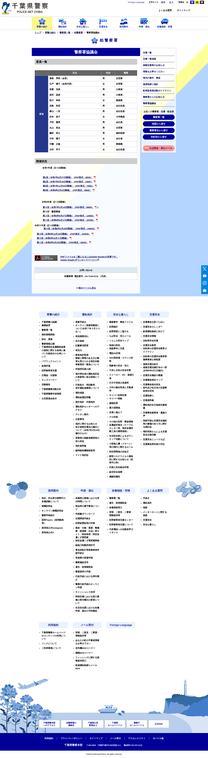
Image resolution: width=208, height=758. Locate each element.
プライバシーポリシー (71, 738)
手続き (146, 498)
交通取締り (148, 396)
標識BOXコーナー (84, 653)
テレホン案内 (81, 414)
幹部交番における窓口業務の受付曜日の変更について (87, 599)
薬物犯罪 (113, 403)
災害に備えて (115, 412)
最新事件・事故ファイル (121, 322)
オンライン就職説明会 (52, 511)
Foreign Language (121, 625)
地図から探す (159, 124)
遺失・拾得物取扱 (84, 567)
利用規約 (53, 625)
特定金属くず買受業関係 (87, 540)
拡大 (171, 2)
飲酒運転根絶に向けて (154, 331)
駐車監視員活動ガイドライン (157, 90)
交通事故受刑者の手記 (154, 444)
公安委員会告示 (49, 398)
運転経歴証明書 (83, 397)
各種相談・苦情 (164, 22)
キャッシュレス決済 (85, 592)
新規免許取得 (81, 355)
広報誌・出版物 (49, 375)
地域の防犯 (114, 345)
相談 (145, 507)
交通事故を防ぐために (154, 322)
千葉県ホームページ (115, 724)
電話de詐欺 (114, 353)
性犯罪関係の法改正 (119, 452)
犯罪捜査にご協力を (119, 331)
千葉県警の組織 (49, 322)
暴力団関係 (114, 408)
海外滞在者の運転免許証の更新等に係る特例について (87, 377)
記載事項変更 (81, 345)
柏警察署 (78, 32)
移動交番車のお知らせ (154, 65)
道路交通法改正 (150, 364)
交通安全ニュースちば (154, 439)
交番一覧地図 (149, 59)
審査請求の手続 (83, 571)
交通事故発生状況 (151, 384)
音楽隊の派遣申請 (84, 558)
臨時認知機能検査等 (85, 450)
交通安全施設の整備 (152, 375)
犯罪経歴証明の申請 (85, 523)
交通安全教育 (149, 345)
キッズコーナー (49, 380)
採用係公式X (48, 532)
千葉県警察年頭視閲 (51, 394)
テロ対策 (113, 417)
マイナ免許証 (81, 455)
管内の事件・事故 (151, 78)
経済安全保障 (115, 472)
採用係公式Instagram (52, 528)
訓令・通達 (47, 339)
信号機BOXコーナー (85, 648)
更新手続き (80, 322)
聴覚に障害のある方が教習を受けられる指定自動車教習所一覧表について (87, 361)
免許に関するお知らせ (86, 424)
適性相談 (79, 393)
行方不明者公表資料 (119, 383)
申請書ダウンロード (85, 514)
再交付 (78, 350)
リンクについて (49, 643)
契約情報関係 (48, 334)
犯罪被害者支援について (121, 524)
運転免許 (62, 22)
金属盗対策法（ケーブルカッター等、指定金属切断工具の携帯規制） (121, 428)
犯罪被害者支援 (49, 370)
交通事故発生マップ (152, 380)
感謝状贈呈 (114, 477)
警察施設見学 (81, 562)
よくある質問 (165, 10)
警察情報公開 (48, 344)
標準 (163, 2)
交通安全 (103, 22)
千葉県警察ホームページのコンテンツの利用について (53, 635)
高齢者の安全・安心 (119, 365)
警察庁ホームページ (137, 724)
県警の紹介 (42, 22)
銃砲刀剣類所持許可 (85, 545)
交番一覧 (147, 53)
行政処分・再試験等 (85, 385)
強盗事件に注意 (116, 348)
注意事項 (79, 419)
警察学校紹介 (48, 515)
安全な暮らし (83, 22)
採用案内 (124, 22)
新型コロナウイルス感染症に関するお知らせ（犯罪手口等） (121, 459)
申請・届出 (144, 22)
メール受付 (87, 625)
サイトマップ (183, 10)
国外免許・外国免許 (85, 402)
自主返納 (79, 341)
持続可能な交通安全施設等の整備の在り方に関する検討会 (155, 423)
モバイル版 (158, 738)
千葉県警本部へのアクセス (49, 724)
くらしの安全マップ (119, 341)
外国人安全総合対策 (119, 467)
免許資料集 (80, 446)
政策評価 (46, 366)
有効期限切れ (81, 336)
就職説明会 (47, 506)
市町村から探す (159, 137)
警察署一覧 (65, 32)
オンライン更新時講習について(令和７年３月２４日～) (87, 328)
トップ (38, 32)
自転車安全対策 (150, 341)
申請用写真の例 (83, 369)
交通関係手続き (83, 518)
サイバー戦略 (115, 398)
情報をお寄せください (154, 71)
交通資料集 (148, 400)
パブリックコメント (51, 361)
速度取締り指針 (150, 84)
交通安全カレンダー (152, 327)
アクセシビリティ (136, 738)
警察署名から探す (159, 130)
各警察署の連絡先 (71, 724)
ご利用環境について (51, 648)
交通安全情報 (149, 336)
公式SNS (159, 724)
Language (136, 2)
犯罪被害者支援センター (121, 520)
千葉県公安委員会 (93, 724)
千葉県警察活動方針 (51, 389)
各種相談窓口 (115, 507)
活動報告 (46, 384)
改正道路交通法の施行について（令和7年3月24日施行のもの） (87, 430)
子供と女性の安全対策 (120, 370)
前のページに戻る (87, 288)
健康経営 (46, 325)
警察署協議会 (149, 103)
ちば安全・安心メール (160, 148)
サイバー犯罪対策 (118, 395)
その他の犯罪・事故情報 (121, 422)
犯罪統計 (113, 327)
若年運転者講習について (87, 388)
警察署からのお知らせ (154, 97)
